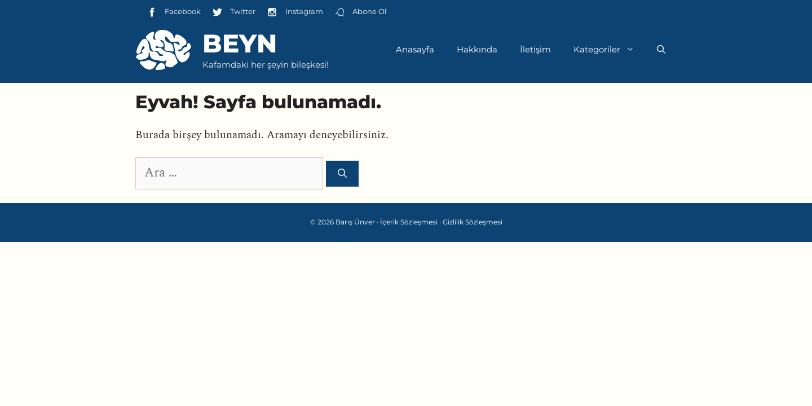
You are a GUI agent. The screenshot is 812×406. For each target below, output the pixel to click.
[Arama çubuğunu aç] (661, 49)
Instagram (295, 12)
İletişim (535, 49)
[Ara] (342, 174)
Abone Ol (360, 12)
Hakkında (477, 49)
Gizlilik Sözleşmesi (472, 222)
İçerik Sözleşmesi (409, 222)
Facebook (174, 12)
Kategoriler (609, 49)
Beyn (239, 43)
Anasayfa (415, 49)
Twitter (233, 12)
